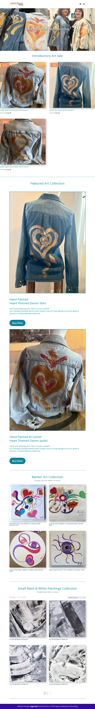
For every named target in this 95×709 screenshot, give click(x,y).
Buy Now (17, 323)
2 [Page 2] (47, 693)
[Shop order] (76, 597)
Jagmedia (34, 706)
